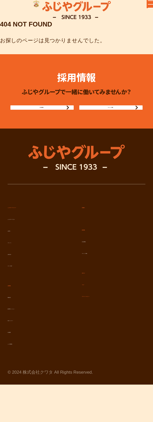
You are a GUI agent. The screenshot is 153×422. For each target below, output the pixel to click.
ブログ (90, 310)
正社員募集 (38, 122)
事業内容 (18, 323)
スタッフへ (22, 268)
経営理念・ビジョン (32, 334)
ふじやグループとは (33, 245)
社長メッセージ (27, 346)
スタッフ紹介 (24, 291)
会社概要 (18, 358)
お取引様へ (21, 280)
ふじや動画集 (24, 369)
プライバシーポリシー (109, 322)
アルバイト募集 (107, 122)
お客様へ (18, 256)
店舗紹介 (92, 233)
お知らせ (93, 298)
